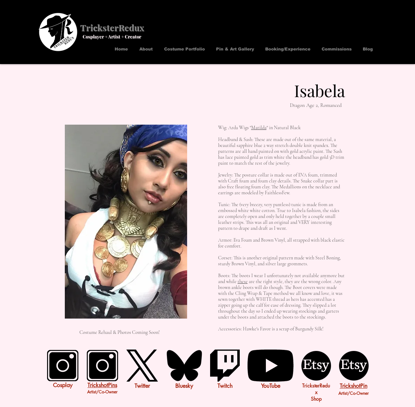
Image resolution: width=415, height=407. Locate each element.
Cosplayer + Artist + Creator (112, 36)
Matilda (259, 128)
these (243, 281)
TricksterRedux (112, 27)
